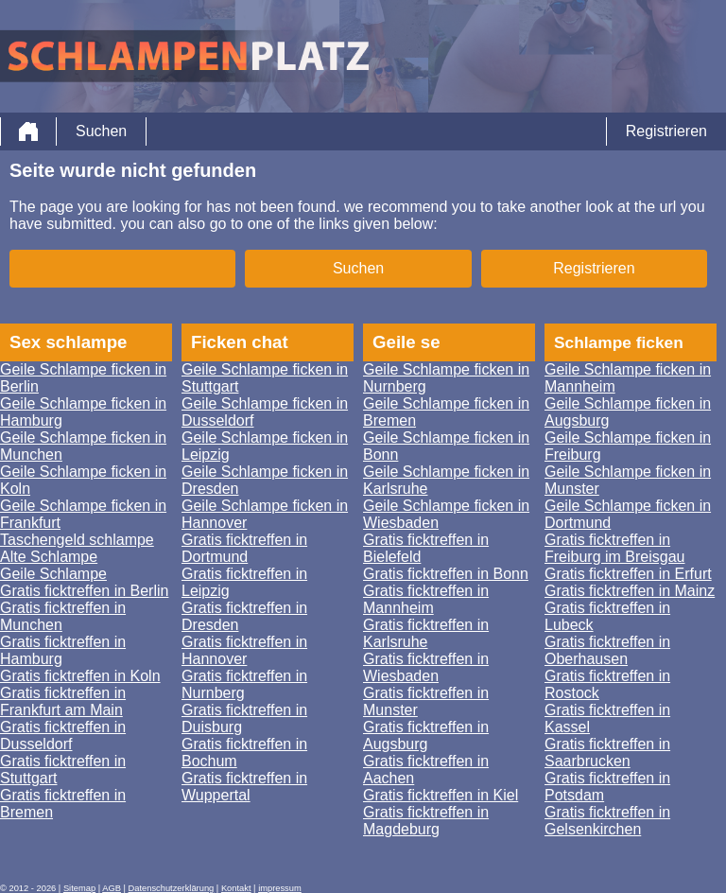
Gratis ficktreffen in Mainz (629, 591)
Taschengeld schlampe (77, 540)
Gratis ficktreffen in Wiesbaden (426, 667)
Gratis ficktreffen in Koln (80, 676)
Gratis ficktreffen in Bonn (445, 574)
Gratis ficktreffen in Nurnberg (244, 684)
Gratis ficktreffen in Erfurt (628, 574)
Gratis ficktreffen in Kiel (440, 795)
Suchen (101, 131)
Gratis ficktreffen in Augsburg (426, 735)
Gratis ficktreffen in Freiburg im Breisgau (614, 548)
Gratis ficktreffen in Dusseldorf (63, 735)
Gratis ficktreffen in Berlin (84, 591)
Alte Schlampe (48, 557)
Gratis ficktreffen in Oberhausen (607, 650)
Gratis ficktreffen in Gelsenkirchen (607, 820)
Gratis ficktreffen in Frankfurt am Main (63, 701)
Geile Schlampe (53, 574)
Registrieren (666, 131)
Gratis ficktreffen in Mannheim (426, 599)
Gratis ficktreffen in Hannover (244, 650)
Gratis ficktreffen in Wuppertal (244, 786)
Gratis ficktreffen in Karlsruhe (426, 633)
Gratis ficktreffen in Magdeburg (426, 820)
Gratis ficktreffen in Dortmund (244, 548)
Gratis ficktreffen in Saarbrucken (607, 752)
